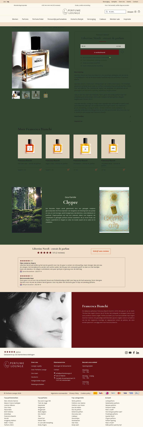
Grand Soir (41, 418)
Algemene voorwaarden (59, 393)
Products (24, 27)
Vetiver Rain (41, 420)
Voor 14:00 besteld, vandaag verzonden (93, 60)
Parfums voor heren (78, 405)
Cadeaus (74, 416)
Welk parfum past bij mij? (113, 425)
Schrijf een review (101, 251)
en (5, 2)
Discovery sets (76, 414)
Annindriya (7, 414)
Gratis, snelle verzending (82, 5)
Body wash (75, 425)
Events (129, 2)
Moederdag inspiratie (20, 5)
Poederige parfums (111, 414)
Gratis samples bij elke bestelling (91, 66)
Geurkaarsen (76, 420)
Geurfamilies (102, 116)
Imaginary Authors (10, 420)
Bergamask (41, 410)
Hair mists (75, 423)
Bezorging (106, 2)
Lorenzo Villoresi (9, 405)
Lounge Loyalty (36, 366)
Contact (135, 2)
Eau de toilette (76, 407)
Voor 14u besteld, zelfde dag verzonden (117, 5)
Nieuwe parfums (110, 405)
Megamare (41, 407)
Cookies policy (85, 393)
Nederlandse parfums (112, 403)
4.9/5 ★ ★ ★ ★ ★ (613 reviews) (51, 5)
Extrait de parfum (77, 412)
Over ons (122, 2)
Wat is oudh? (109, 410)
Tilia (39, 416)
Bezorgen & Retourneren (62, 366)
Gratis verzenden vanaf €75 (90, 63)
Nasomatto (8, 410)
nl (8, 2)
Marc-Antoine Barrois (11, 401)
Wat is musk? (109, 423)
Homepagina (16, 27)
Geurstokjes (75, 418)
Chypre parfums (110, 418)
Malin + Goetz (8, 423)
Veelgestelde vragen (38, 381)
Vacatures (34, 377)
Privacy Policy (74, 393)
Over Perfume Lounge (38, 370)
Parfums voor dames (78, 403)
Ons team (34, 373)
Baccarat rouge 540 (44, 401)
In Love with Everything (45, 423)
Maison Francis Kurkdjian (12, 403)
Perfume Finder (110, 407)
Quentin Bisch (109, 416)
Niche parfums (76, 401)
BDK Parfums (8, 412)
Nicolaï (6, 418)
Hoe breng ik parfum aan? (113, 412)
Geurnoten (102, 121)
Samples (114, 2)
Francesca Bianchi (35, 27)
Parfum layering (110, 420)
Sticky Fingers (42, 425)
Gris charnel (41, 414)
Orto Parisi (7, 407)
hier (98, 322)
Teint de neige (42, 403)
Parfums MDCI (9, 425)
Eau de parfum (76, 410)
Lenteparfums (109, 401)
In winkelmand (99, 52)
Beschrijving (102, 72)
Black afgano (42, 412)
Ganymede (41, 405)
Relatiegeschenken (37, 384)
